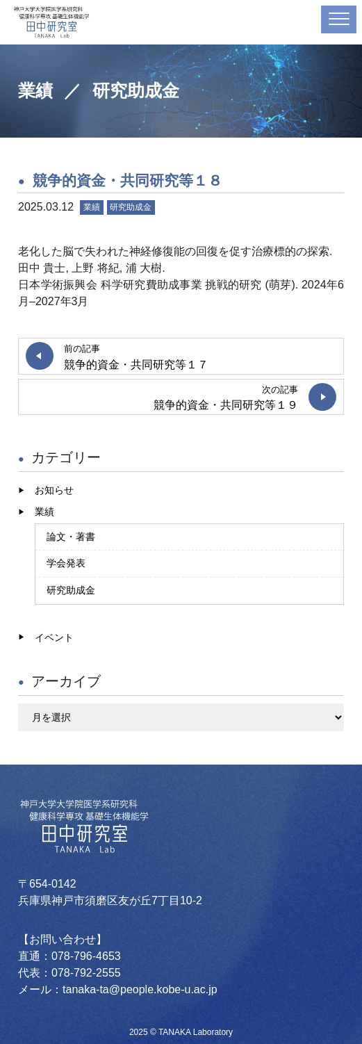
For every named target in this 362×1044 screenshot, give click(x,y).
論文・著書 (71, 536)
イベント (54, 637)
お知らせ (54, 490)
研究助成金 (130, 207)
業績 (91, 207)
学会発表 (66, 563)
